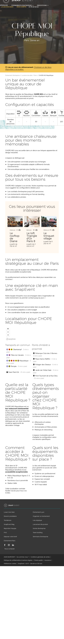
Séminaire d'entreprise (40, 536)
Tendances (7, 520)
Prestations (42, 5)
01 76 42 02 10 (34, 7)
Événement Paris (9, 540)
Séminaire (4, 5)
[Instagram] (9, 545)
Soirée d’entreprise (39, 528)
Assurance (47, 560)
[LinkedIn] (13, 545)
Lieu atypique (37, 520)
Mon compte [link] (21, 7)
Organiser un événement (41, 516)
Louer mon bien (7, 7)
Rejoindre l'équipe (10, 528)
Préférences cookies (10, 563)
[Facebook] (5, 545)
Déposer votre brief (10, 536)
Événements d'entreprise (22, 5)
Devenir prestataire (10, 516)
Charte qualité (38, 560)
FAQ (5, 532)
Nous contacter (10, 549)
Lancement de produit (40, 524)
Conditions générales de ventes (40, 557)
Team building (37, 532)
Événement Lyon (38, 512)
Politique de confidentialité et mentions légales (18, 560)
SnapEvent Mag (9, 524)
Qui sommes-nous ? (23, 557)
